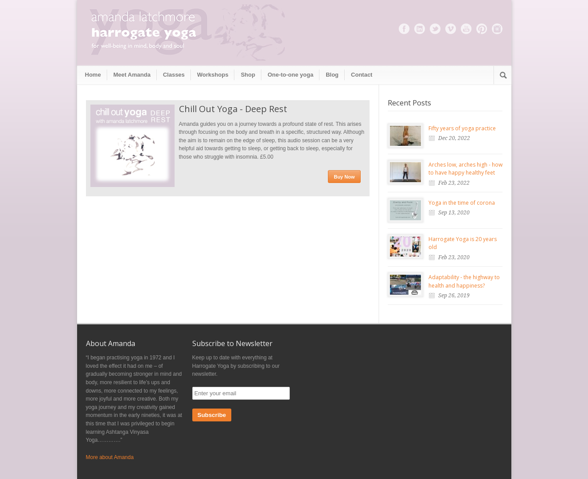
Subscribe (212, 415)
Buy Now (344, 176)
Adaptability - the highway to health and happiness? (464, 281)
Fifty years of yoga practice (462, 128)
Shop (248, 74)
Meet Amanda (132, 74)
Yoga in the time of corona (461, 202)
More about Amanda (110, 457)
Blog (332, 74)
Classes (174, 74)
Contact (361, 74)
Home (93, 74)
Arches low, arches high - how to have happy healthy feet (465, 169)
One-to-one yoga (290, 74)
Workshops (213, 74)
